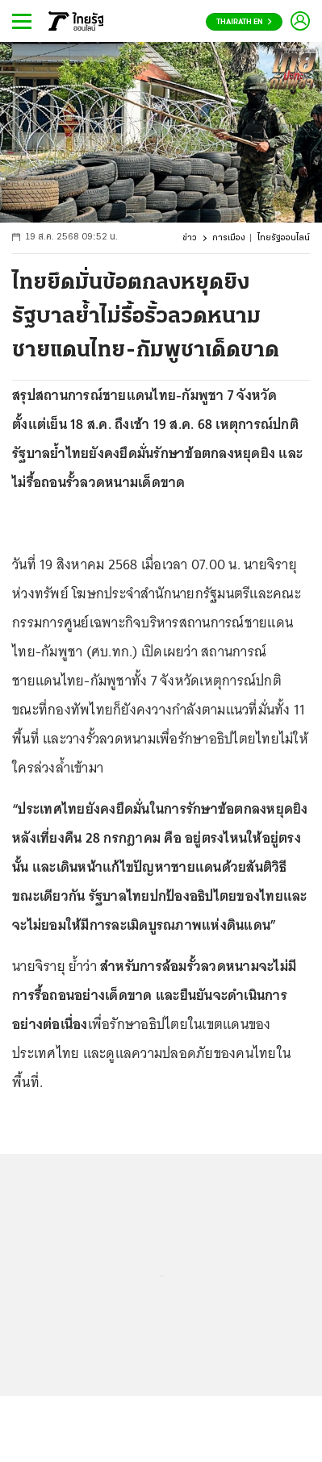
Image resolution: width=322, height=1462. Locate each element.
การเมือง (228, 238)
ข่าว (189, 238)
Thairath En (244, 22)
